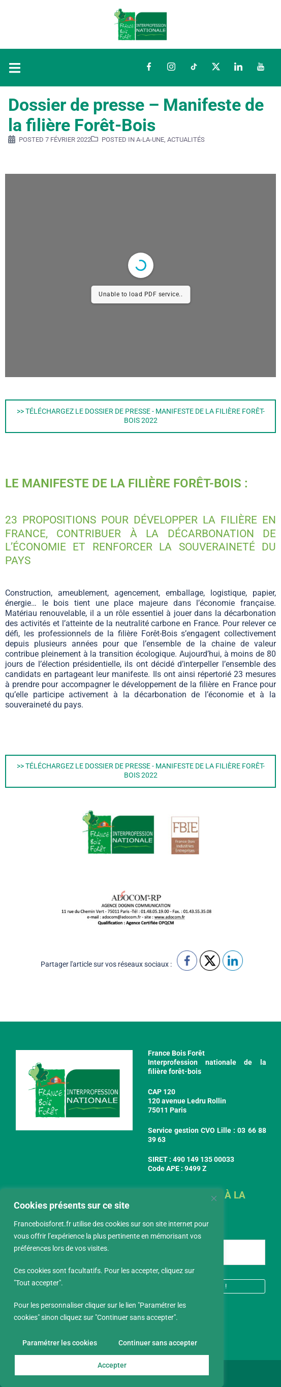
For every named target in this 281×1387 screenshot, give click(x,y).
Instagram (171, 67)
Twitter (216, 67)
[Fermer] (213, 1198)
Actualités (186, 139)
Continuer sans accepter (157, 1343)
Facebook (149, 67)
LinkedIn (238, 67)
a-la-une (150, 139)
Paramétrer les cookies (59, 1343)
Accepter (112, 1365)
